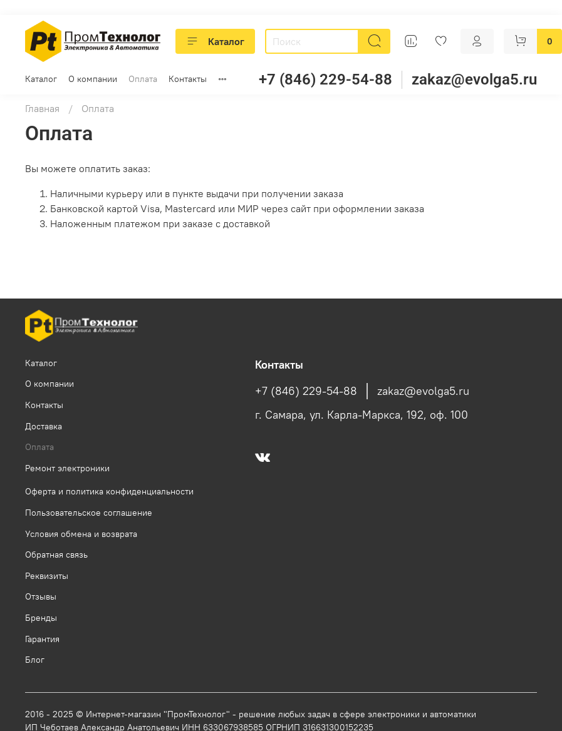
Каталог (215, 41)
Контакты (188, 78)
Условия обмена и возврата (81, 533)
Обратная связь (56, 554)
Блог (34, 659)
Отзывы (40, 596)
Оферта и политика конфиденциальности (109, 491)
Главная (42, 108)
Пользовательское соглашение (88, 512)
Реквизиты (46, 575)
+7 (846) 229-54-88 (325, 79)
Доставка (43, 426)
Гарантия (42, 639)
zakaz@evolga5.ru (474, 79)
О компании (92, 78)
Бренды (41, 617)
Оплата (142, 78)
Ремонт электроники (67, 468)
